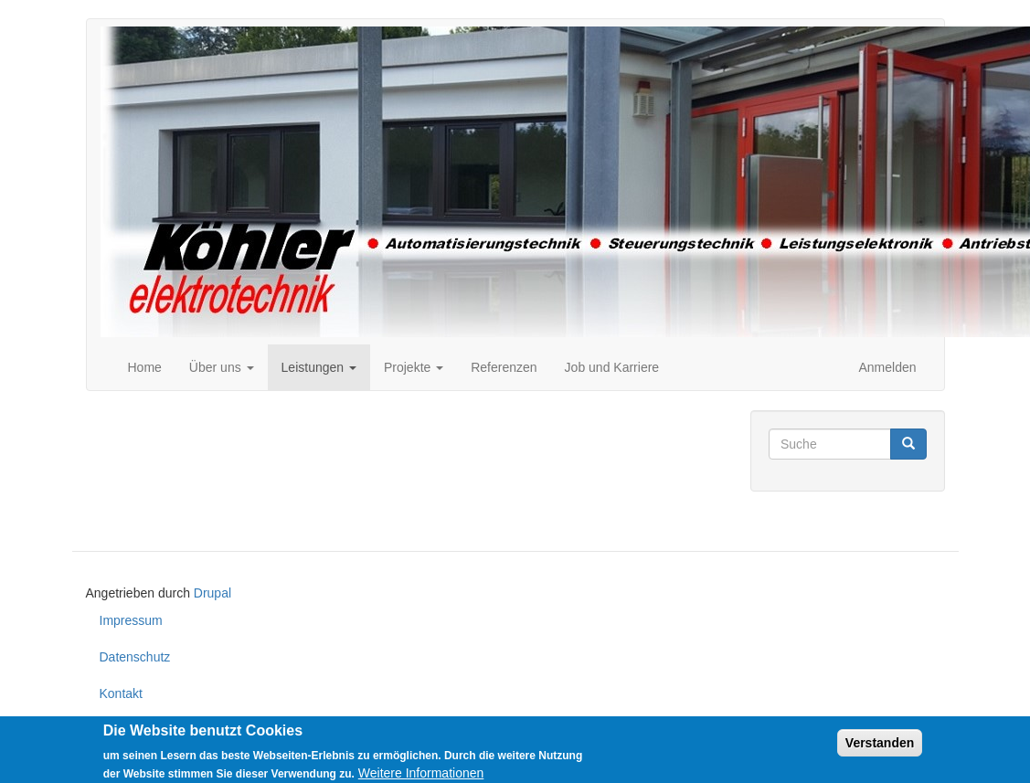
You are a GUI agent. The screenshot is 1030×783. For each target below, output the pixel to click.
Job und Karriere (612, 367)
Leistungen (318, 367)
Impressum (131, 620)
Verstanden (879, 749)
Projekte (413, 367)
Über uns (221, 367)
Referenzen (503, 367)
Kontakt (121, 693)
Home (145, 367)
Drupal (212, 593)
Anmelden (887, 367)
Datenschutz (135, 657)
